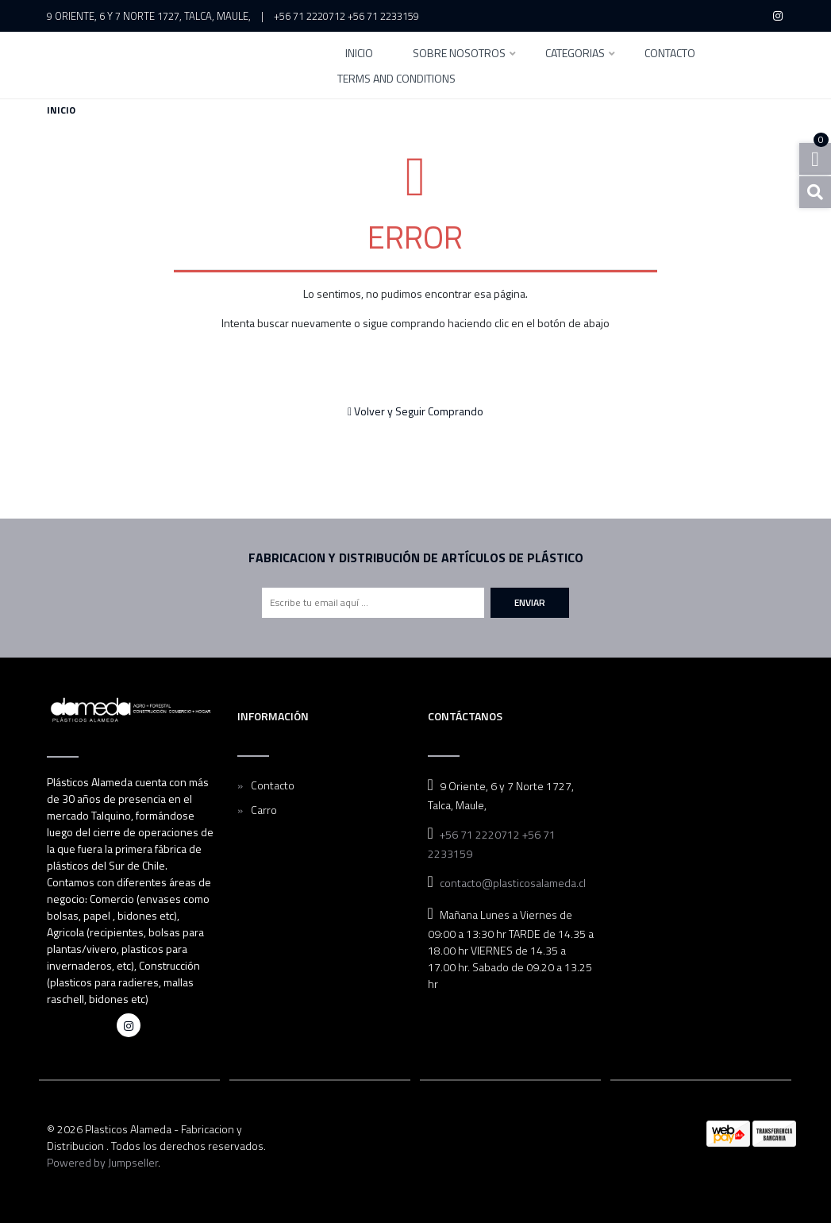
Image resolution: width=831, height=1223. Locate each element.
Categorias (575, 54)
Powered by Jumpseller (102, 1162)
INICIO (359, 54)
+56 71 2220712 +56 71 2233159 (346, 16)
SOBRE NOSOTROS (459, 54)
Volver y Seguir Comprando (415, 411)
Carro (264, 809)
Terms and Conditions (396, 80)
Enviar (529, 602)
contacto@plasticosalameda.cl (513, 882)
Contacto (669, 54)
